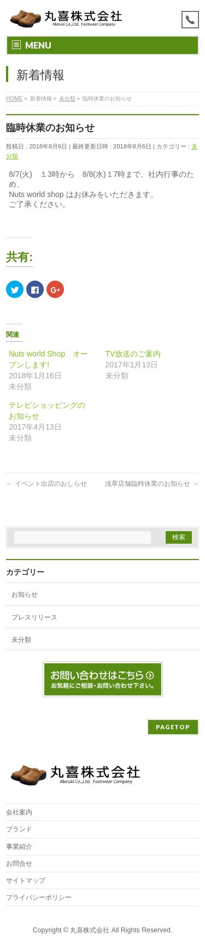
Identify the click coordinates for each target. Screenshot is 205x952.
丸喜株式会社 (89, 930)
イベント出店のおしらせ (46, 483)
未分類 (21, 640)
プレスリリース (34, 617)
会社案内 (19, 812)
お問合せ (19, 863)
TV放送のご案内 (133, 353)
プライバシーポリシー (39, 897)
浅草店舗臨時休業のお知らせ (151, 483)
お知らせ (24, 594)
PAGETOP (173, 726)
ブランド (19, 829)
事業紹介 (19, 846)
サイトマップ (25, 880)
